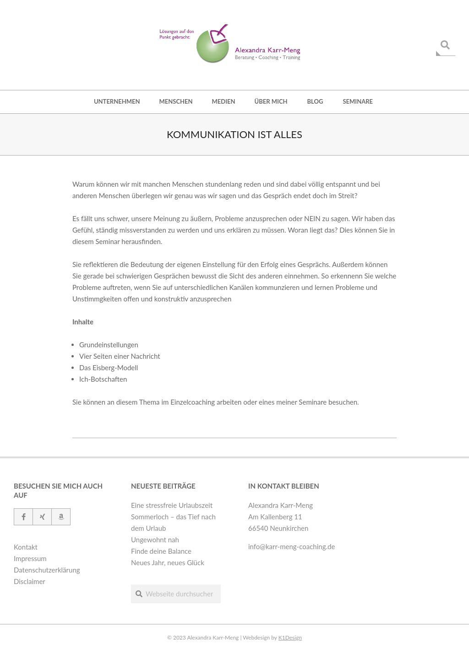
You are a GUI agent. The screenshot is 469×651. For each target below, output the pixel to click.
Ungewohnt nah (155, 539)
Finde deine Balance (161, 551)
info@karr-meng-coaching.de (291, 546)
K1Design (290, 637)
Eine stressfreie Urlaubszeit (172, 505)
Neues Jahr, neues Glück (167, 562)
